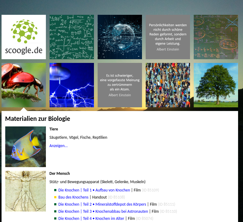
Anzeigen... (59, 145)
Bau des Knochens (74, 197)
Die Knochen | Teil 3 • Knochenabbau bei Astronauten (103, 211)
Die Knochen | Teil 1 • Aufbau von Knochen (94, 190)
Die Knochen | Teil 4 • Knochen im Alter (91, 218)
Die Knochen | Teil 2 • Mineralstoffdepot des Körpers (102, 204)
